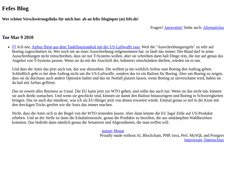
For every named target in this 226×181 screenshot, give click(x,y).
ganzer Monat (113, 131)
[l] (14, 47)
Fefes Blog (15, 8)
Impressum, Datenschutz (204, 140)
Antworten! (173, 27)
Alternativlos (213, 27)
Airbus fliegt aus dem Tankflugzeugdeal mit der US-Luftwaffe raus (86, 47)
